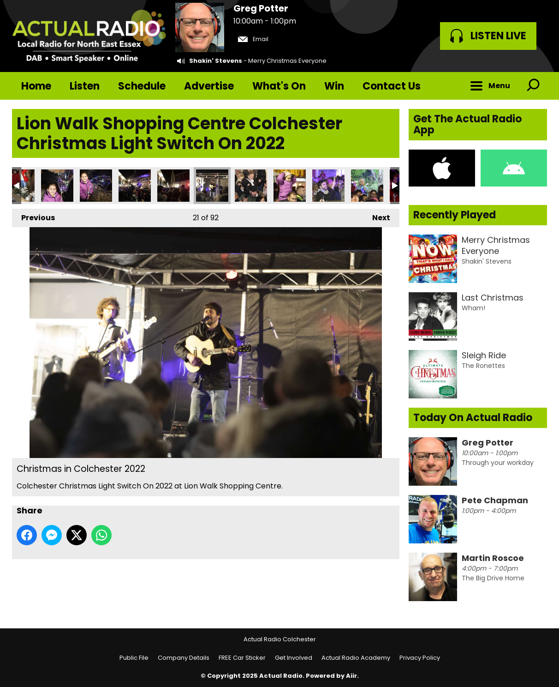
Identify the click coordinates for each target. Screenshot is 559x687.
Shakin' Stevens (215, 60)
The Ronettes (483, 365)
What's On (279, 86)
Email (253, 39)
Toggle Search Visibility (533, 86)
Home (36, 86)
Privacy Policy (419, 657)
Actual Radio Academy (355, 657)
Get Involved (293, 657)
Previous (33, 216)
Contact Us (392, 86)
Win (334, 86)
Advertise (209, 86)
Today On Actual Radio (472, 417)
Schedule (142, 86)
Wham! (473, 308)
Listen (85, 86)
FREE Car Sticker (242, 657)
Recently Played (454, 215)
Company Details (183, 657)
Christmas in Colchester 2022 (57, 185)
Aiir (351, 675)
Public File (134, 657)
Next (376, 216)
